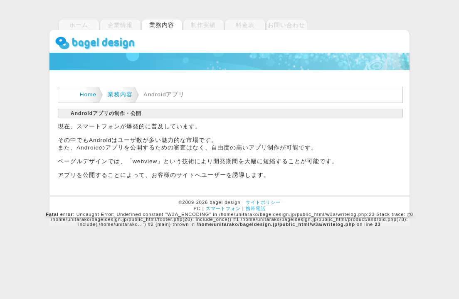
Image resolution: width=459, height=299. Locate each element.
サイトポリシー (263, 202)
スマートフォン (223, 208)
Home (88, 94)
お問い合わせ (286, 25)
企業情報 (120, 25)
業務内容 (120, 94)
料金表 (245, 25)
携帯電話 (256, 208)
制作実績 (203, 25)
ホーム (78, 25)
